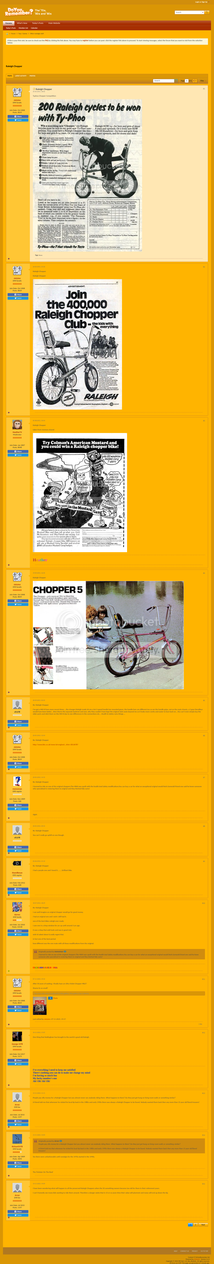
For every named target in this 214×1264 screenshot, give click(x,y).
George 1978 (17, 1044)
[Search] (189, 12)
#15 (203, 1184)
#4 (204, 573)
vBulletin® (197, 1259)
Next (203, 1225)
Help (175, 1251)
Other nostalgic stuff (37, 34)
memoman (17, 789)
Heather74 (17, 432)
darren (17, 914)
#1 (204, 89)
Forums (8, 23)
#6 (204, 736)
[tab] (10, 76)
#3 (204, 421)
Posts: (15, 112)
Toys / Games (22, 34)
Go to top (204, 1251)
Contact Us (184, 1251)
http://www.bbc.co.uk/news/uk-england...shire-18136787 (55, 744)
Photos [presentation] (32, 76)
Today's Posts (37, 23)
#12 (203, 1033)
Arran (17, 1104)
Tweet (18, 120)
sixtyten (17, 100)
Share (18, 116)
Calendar (34, 28)
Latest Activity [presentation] (20, 76)
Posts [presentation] (10, 76)
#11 (203, 979)
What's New (22, 23)
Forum (13, 34)
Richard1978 (17, 1146)
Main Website (54, 23)
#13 (203, 1093)
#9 (204, 861)
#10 (203, 903)
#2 (204, 267)
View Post (65, 951)
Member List (23, 28)
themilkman (17, 873)
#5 (204, 700)
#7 (204, 777)
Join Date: (13, 110)
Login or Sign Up (202, 2)
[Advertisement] (107, 55)
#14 (203, 1135)
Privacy (195, 1251)
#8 (204, 826)
